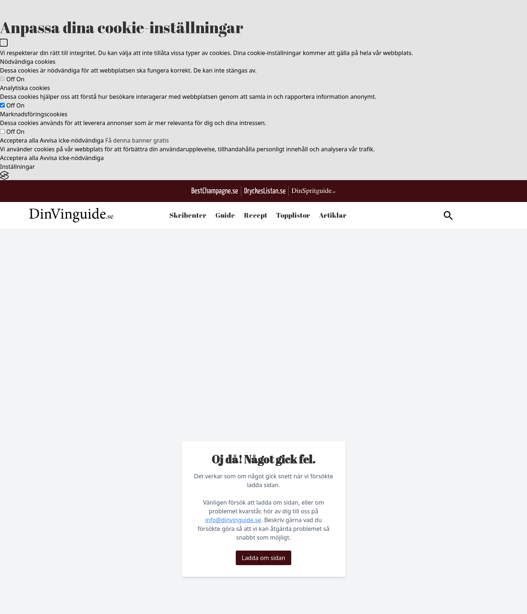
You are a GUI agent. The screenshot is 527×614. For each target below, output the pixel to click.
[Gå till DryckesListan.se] (264, 191)
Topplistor (293, 215)
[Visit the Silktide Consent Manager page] (263, 175)
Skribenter (188, 215)
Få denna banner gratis (137, 140)
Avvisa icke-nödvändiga (72, 140)
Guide (225, 215)
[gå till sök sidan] (448, 215)
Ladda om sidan (263, 558)
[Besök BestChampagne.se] (215, 191)
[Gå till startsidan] (71, 215)
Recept (255, 215)
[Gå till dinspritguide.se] (313, 191)
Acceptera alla (19, 140)
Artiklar (333, 215)
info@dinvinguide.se (233, 520)
